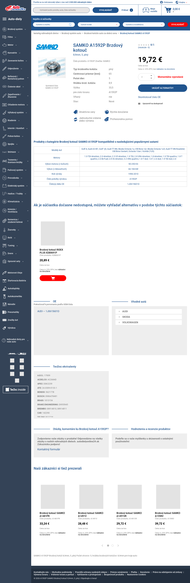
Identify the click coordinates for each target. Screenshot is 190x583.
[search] (61, 10)
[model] (99, 25)
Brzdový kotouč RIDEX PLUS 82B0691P (51, 251)
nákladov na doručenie (165, 69)
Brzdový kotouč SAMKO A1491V (90, 514)
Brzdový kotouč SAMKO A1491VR (129, 514)
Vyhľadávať (105, 10)
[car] (144, 25)
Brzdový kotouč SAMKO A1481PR (52, 514)
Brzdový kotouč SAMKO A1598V (167, 514)
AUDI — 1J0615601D (48, 311)
